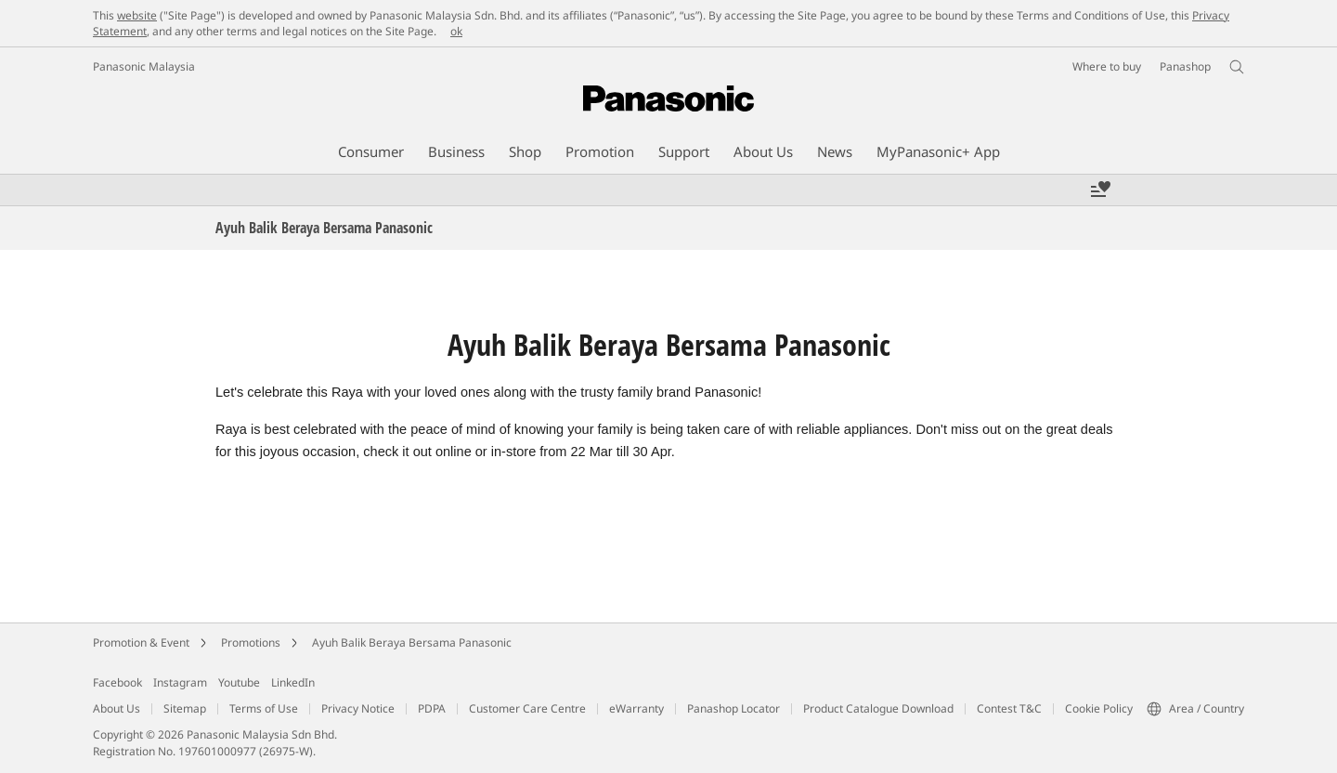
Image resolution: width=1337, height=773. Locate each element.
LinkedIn (293, 682)
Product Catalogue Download (878, 708)
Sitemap (184, 708)
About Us (116, 708)
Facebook (117, 682)
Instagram (180, 682)
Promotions (250, 642)
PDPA (432, 708)
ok (456, 31)
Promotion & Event (141, 642)
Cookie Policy (1099, 708)
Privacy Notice (358, 708)
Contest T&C (1009, 708)
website (137, 15)
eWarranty (636, 708)
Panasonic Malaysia (144, 66)
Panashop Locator (733, 708)
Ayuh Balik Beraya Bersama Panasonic (412, 642)
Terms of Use (263, 708)
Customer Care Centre (527, 708)
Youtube (239, 682)
